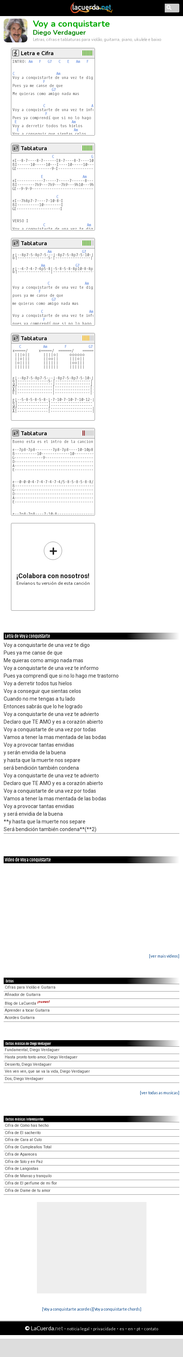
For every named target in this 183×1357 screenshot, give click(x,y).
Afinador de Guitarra (23, 994)
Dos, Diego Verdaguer (24, 1078)
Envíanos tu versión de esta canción (53, 563)
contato (151, 1328)
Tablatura (34, 148)
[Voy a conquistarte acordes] (67, 1309)
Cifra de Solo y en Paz (24, 1161)
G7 (50, 61)
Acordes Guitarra (20, 1017)
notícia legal (78, 1328)
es (121, 1328)
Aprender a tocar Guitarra (27, 1010)
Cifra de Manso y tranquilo (28, 1176)
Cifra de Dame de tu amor (27, 1190)
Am (30, 61)
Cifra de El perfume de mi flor (31, 1183)
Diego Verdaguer (59, 32)
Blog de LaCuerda (27, 1003)
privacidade (104, 1328)
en (130, 1328)
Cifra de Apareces (21, 1154)
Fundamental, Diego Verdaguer (32, 1049)
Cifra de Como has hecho (27, 1125)
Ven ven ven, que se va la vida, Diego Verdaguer (47, 1071)
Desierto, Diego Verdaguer (28, 1064)
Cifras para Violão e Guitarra (30, 987)
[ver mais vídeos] (164, 956)
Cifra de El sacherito (23, 1132)
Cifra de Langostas (21, 1168)
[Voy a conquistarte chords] (117, 1309)
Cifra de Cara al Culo (23, 1139)
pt (138, 1328)
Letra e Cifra (37, 53)
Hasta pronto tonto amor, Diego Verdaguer (41, 1057)
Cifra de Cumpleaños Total (28, 1147)
